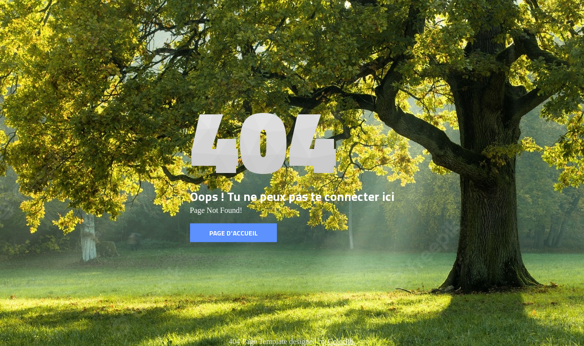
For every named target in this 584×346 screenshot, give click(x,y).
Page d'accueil (233, 233)
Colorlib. (341, 341)
